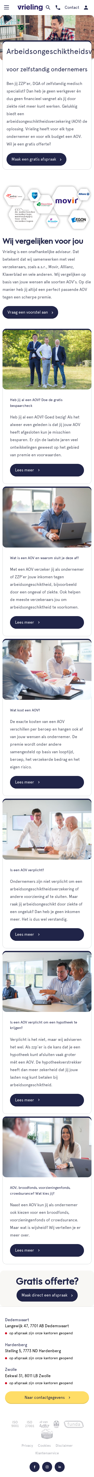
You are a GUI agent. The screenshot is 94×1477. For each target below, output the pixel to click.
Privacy (27, 1445)
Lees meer (27, 470)
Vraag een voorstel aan (28, 312)
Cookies (44, 1445)
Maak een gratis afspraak (34, 159)
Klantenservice (47, 1453)
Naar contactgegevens (48, 1397)
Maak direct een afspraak (44, 1295)
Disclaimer (64, 1445)
